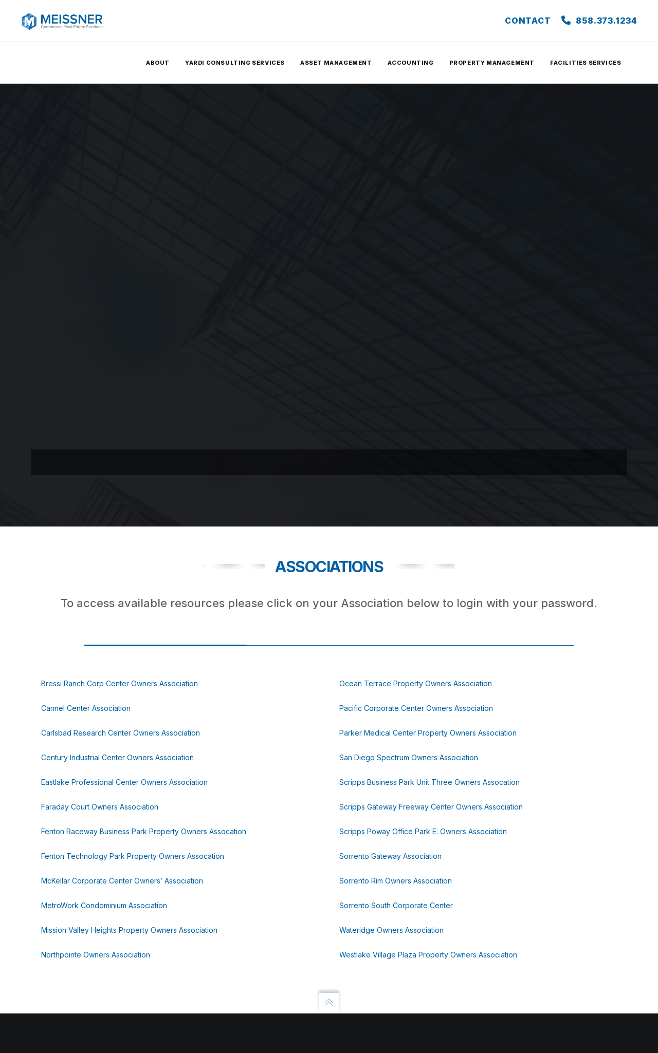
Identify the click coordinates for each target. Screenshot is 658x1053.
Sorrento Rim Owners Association (395, 880)
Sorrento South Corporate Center (396, 905)
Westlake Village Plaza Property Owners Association (428, 954)
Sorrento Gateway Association (390, 856)
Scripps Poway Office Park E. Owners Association (423, 831)
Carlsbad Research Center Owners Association (120, 732)
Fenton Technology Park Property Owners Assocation (132, 856)
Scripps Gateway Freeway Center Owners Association (431, 806)
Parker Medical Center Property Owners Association (428, 732)
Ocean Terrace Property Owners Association (415, 683)
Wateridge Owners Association (391, 930)
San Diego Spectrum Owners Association (408, 757)
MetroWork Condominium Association (104, 905)
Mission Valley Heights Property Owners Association (129, 930)
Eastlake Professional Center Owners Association (124, 782)
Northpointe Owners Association (95, 954)
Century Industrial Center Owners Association (117, 757)
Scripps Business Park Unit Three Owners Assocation (429, 782)
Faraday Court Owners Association (99, 806)
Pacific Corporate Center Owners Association (416, 708)
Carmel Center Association (86, 708)
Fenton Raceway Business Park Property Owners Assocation (143, 831)
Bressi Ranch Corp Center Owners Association (119, 683)
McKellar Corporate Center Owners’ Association (122, 880)
